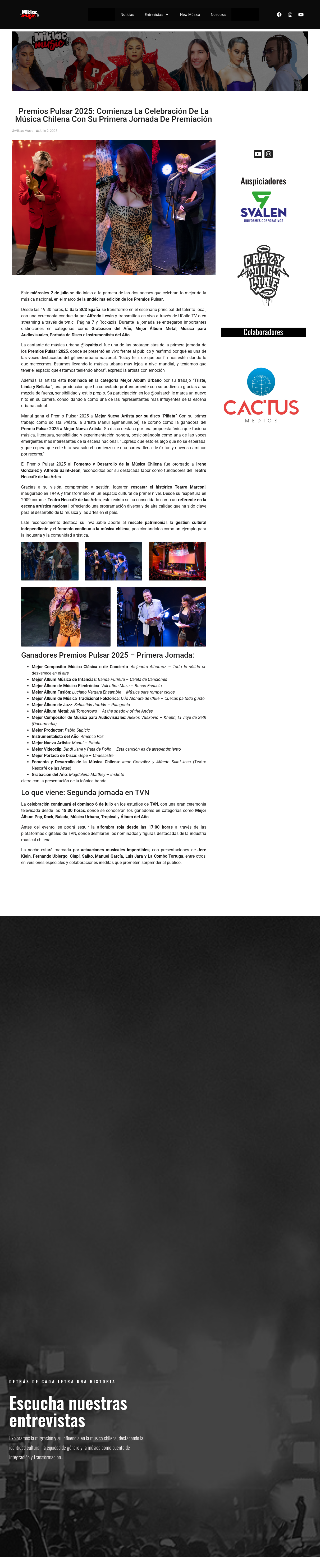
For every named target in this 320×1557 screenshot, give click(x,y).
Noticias (127, 14)
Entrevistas (157, 14)
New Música (190, 14)
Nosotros (218, 14)
